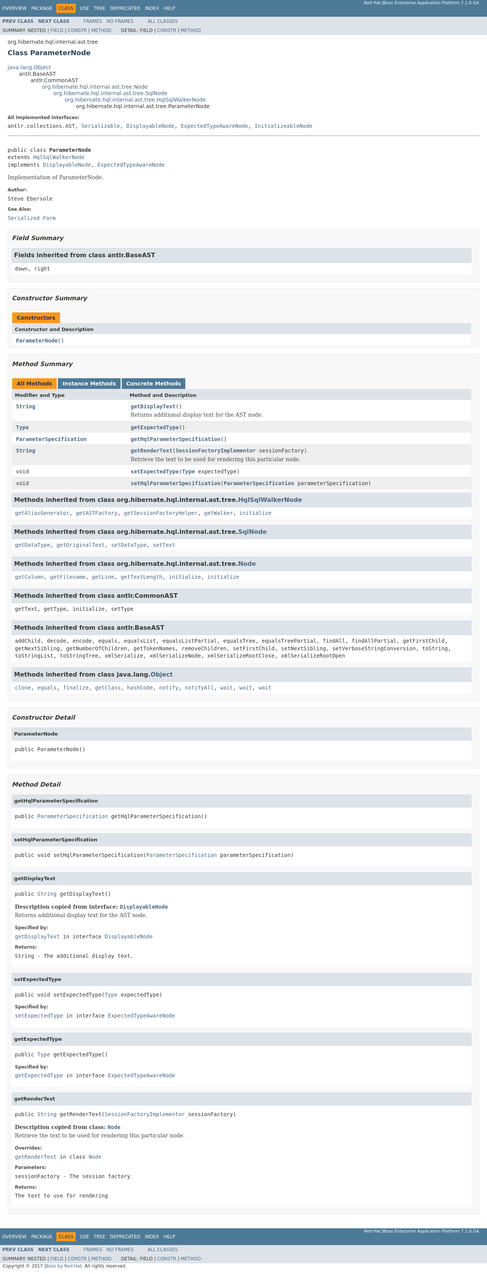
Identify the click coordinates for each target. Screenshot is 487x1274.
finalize (75, 688)
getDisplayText (153, 406)
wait (226, 688)
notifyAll (199, 688)
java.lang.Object (29, 67)
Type (22, 427)
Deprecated (125, 8)
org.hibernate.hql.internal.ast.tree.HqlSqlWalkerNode (135, 100)
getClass (108, 688)
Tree (99, 8)
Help (169, 8)
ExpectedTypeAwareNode (214, 126)
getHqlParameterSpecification (176, 439)
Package (41, 8)
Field (56, 30)
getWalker (218, 513)
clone (23, 688)
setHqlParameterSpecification (176, 483)
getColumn (29, 577)
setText (164, 545)
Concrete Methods (153, 384)
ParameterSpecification (51, 439)
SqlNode (252, 531)
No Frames (120, 21)
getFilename (68, 577)
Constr (77, 30)
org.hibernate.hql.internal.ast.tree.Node (95, 87)
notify (168, 688)
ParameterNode (37, 341)
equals (47, 688)
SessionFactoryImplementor (216, 450)
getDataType (32, 545)
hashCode (140, 688)
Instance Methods (89, 384)
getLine (103, 577)
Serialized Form (32, 218)
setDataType (128, 545)
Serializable (100, 126)
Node (247, 563)
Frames (93, 21)
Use (84, 8)
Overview (14, 8)
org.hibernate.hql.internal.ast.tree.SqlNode (110, 93)
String (25, 406)
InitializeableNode (283, 126)
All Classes (163, 21)
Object (162, 674)
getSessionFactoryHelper (161, 513)
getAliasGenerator (42, 513)
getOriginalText (81, 545)
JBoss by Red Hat (63, 1266)
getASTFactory (97, 513)
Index (152, 8)
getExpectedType (155, 427)
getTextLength (141, 577)
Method (101, 30)
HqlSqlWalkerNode (58, 157)
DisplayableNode (150, 126)
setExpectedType (155, 471)
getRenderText (152, 450)
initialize (255, 513)
